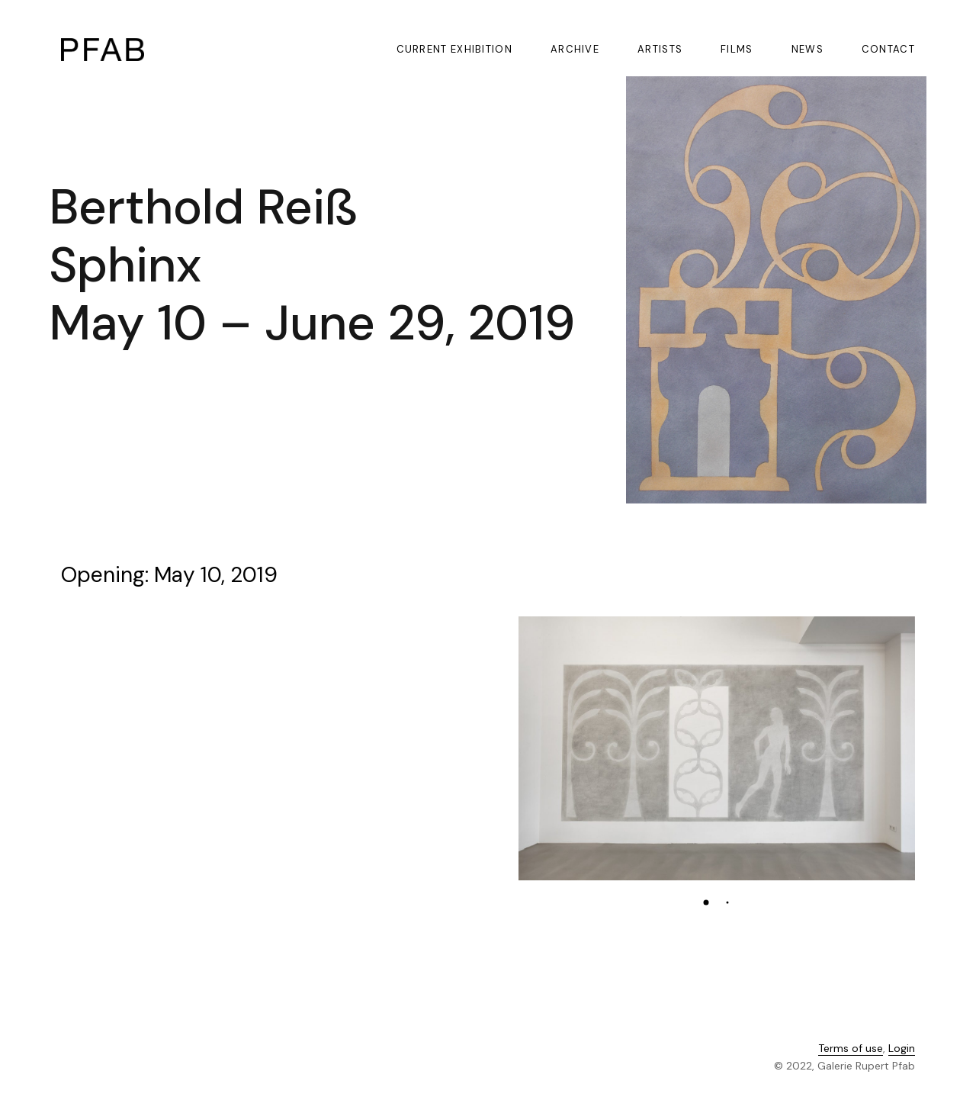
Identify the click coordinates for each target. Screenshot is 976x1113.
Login (901, 1049)
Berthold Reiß (203, 207)
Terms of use (850, 1049)
